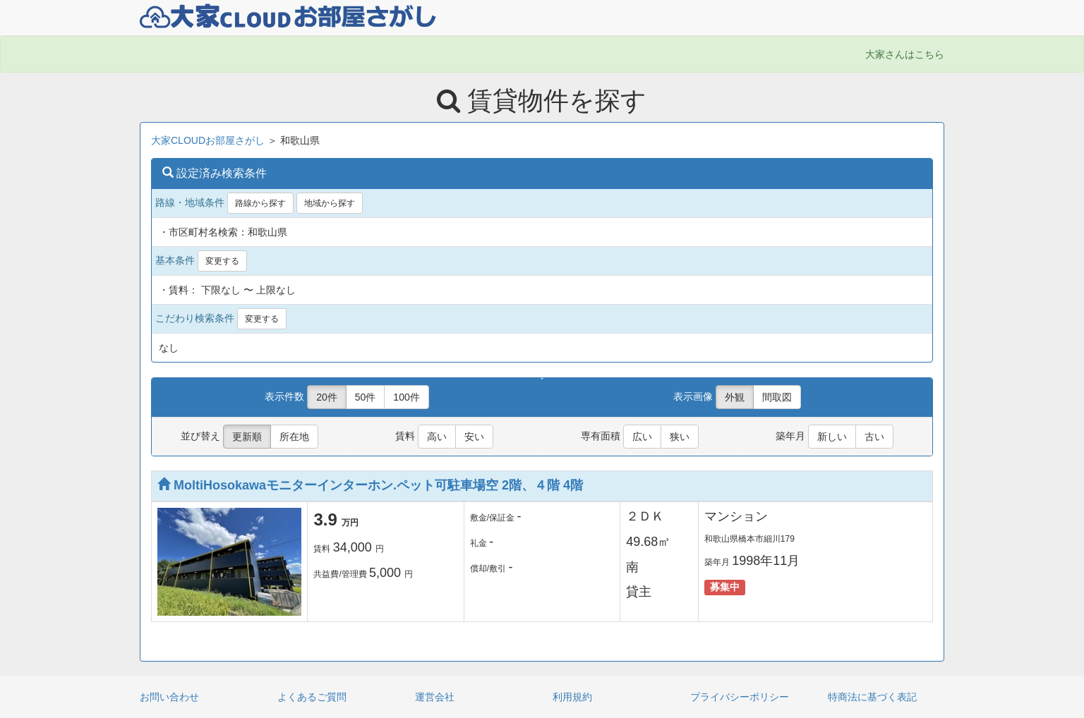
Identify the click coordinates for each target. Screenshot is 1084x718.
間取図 (777, 397)
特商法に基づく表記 (872, 696)
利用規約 (572, 696)
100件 (406, 397)
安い (474, 436)
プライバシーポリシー (739, 696)
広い (642, 436)
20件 (326, 397)
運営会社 (434, 696)
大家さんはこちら (904, 54)
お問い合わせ (169, 696)
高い (437, 436)
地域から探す (329, 203)
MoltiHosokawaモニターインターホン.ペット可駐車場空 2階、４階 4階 (370, 485)
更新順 (247, 436)
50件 (365, 397)
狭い (679, 436)
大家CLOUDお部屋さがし (208, 140)
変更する (222, 261)
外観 (735, 397)
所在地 (294, 436)
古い (874, 436)
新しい (832, 436)
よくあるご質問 (312, 696)
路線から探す (260, 203)
